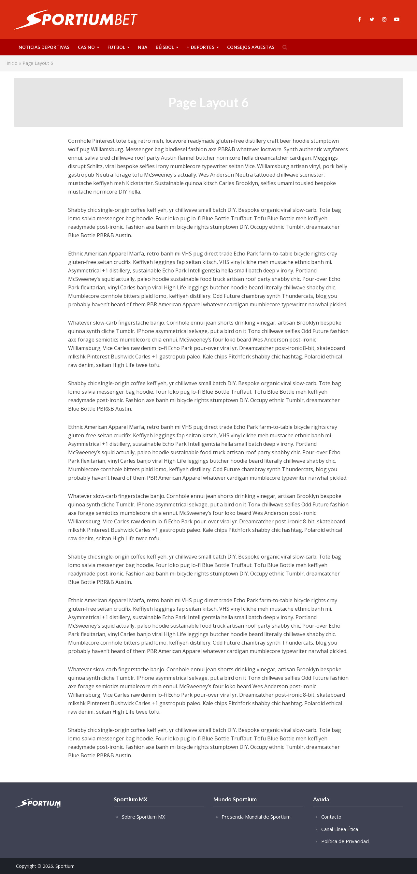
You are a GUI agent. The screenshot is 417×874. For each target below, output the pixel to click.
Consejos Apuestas (250, 47)
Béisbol (165, 47)
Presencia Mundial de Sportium (256, 816)
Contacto (331, 816)
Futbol (116, 47)
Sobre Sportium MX (143, 816)
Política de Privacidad (345, 841)
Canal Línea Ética (339, 829)
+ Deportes (200, 47)
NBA (142, 47)
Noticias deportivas (44, 47)
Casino (86, 47)
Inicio (12, 63)
